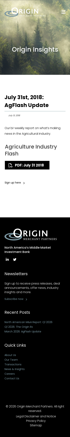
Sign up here (13, 182)
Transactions (12, 364)
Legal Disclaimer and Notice (36, 416)
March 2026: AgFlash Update (22, 331)
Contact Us (11, 378)
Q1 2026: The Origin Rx (18, 327)
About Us (10, 355)
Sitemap (36, 425)
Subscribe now (13, 299)
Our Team (11, 360)
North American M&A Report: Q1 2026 (28, 322)
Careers (9, 374)
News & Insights (14, 369)
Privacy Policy (36, 421)
